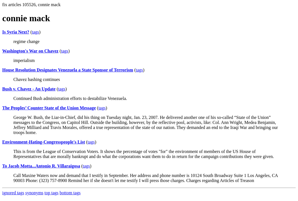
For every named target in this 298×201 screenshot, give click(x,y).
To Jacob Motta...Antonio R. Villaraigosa (41, 166)
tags (35, 32)
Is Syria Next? (15, 32)
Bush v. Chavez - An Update (28, 89)
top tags (52, 192)
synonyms (34, 192)
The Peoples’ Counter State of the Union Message (49, 108)
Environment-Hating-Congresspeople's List (43, 142)
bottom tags (70, 192)
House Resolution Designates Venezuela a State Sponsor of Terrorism (67, 70)
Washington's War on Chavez (30, 51)
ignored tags (13, 192)
